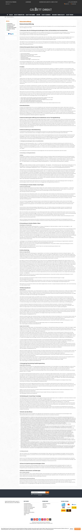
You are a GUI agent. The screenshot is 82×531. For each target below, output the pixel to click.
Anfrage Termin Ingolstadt (28, 508)
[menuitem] (73, 4)
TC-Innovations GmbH (49, 523)
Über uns (44, 504)
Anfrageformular (27, 509)
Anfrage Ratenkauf (27, 503)
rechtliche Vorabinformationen (29, 512)
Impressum (45, 507)
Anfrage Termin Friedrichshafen (29, 507)
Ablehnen (71, 528)
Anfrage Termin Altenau (28, 504)
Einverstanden (77, 528)
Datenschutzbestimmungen (38, 494)
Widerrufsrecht (26, 513)
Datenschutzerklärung (46, 503)
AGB (25, 514)
